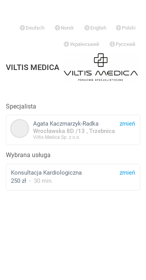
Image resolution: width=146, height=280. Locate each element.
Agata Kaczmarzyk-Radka (73, 130)
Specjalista (21, 106)
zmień (127, 172)
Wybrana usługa (28, 155)
